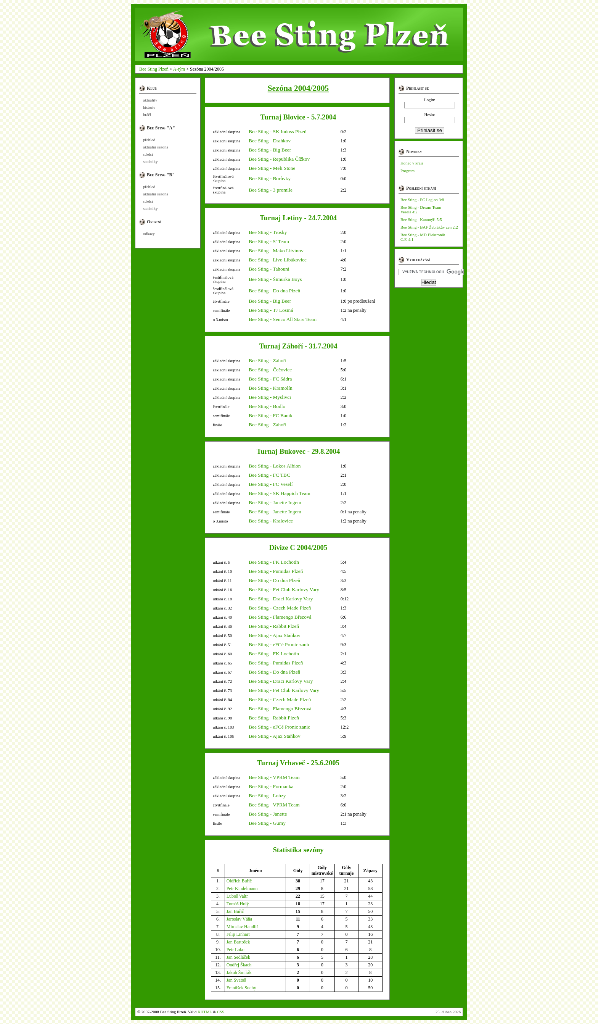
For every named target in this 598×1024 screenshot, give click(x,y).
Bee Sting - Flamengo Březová (280, 617)
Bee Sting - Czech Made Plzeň (280, 608)
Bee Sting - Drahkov (270, 141)
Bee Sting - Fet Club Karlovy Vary (284, 589)
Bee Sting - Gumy (267, 823)
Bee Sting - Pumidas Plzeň (276, 571)
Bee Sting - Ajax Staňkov (275, 635)
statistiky (150, 162)
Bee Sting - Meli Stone (272, 168)
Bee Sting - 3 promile (271, 190)
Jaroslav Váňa (239, 919)
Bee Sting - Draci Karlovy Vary (281, 598)
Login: (429, 99)
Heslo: (429, 114)
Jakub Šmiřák (239, 972)
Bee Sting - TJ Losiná (271, 310)
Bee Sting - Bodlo (267, 406)
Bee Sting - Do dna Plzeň (274, 290)
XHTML (205, 1012)
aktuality (150, 100)
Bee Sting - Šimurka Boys (275, 279)
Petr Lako (235, 949)
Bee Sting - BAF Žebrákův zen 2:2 (429, 227)
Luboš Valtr (237, 896)
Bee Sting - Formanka (271, 786)
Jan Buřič (235, 911)
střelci (148, 154)
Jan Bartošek (238, 942)
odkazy (149, 234)
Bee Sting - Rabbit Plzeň (274, 626)
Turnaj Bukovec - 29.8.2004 (298, 451)
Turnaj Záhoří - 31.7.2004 (298, 346)
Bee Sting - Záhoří (267, 360)
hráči (147, 115)
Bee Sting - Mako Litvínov (276, 250)
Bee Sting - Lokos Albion (275, 466)
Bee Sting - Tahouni (269, 269)
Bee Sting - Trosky (268, 232)
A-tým (179, 69)
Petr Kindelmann (242, 888)
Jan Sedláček (238, 957)
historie (149, 107)
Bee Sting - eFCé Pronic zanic (279, 644)
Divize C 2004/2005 (298, 547)
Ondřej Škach (239, 965)
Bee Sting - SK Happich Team (279, 493)
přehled (149, 140)
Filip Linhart (238, 934)
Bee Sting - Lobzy (267, 795)
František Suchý (241, 987)
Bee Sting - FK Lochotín (274, 562)
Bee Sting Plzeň (154, 69)
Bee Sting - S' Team (269, 241)
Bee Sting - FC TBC (269, 475)
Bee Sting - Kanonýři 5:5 (421, 219)
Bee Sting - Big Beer (270, 150)
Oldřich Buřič (239, 881)
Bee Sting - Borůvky (270, 178)
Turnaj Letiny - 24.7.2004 (298, 218)
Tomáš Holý (238, 903)
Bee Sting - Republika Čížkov (279, 159)
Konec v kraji (411, 163)
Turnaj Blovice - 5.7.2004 (298, 117)
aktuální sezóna (155, 147)
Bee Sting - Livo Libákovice (278, 260)
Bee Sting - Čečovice (270, 370)
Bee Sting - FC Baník (271, 415)
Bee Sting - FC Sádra (270, 379)
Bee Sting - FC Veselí (271, 484)
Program (407, 170)
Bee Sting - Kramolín (270, 388)
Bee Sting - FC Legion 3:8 (422, 199)
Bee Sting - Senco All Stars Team (283, 319)
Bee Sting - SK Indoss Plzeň (277, 131)
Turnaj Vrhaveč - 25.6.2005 (298, 763)
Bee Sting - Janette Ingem (275, 502)
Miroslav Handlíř (242, 926)
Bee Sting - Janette (268, 814)
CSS (220, 1012)
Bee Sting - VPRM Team (274, 777)
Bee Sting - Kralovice (271, 521)
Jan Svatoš (236, 980)
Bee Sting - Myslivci (270, 397)
